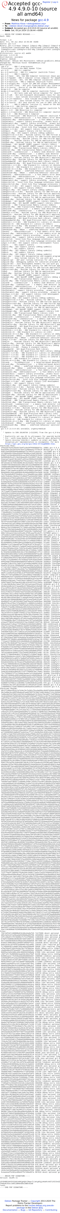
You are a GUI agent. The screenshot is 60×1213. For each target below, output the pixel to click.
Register (47, 2)
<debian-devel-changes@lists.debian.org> (28, 26)
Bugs (23, 1210)
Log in (55, 2)
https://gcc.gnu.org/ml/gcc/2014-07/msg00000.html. (30, 444)
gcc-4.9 (43, 20)
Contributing (51, 1210)
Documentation (10, 1210)
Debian (8, 1201)
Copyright (35, 1201)
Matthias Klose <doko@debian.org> (28, 24)
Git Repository (35, 1210)
